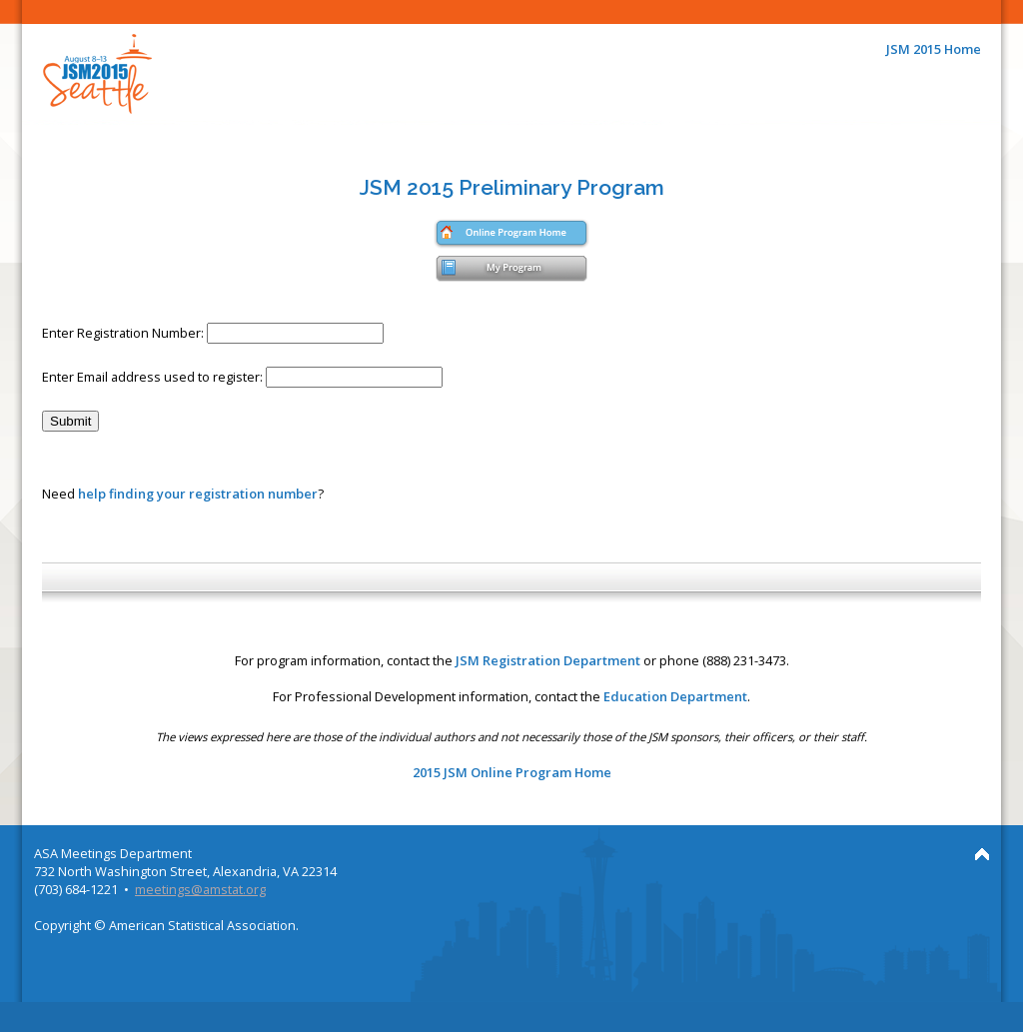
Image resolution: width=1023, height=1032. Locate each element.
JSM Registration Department (548, 660)
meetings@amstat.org (200, 889)
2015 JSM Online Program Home (512, 772)
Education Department (675, 696)
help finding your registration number (198, 494)
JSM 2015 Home (933, 49)
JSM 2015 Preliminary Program (512, 187)
